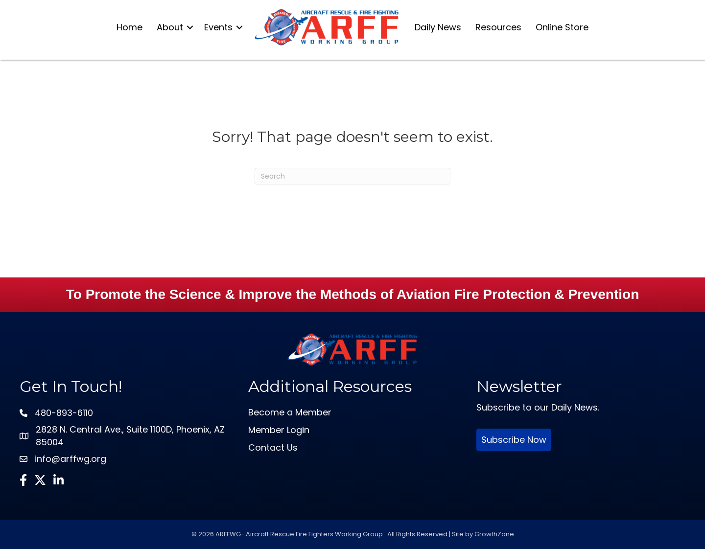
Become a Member (289, 412)
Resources (498, 27)
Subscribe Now (513, 440)
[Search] (352, 176)
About (170, 27)
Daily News (438, 27)
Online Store (562, 27)
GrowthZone (494, 534)
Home (129, 27)
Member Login (278, 430)
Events (218, 27)
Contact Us (273, 447)
